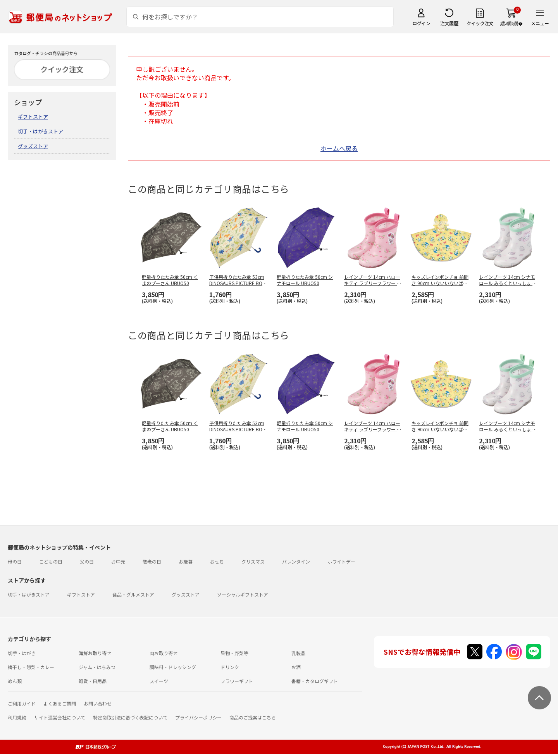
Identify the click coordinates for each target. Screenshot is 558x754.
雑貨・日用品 (93, 681)
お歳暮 (186, 561)
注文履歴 (449, 23)
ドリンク (229, 667)
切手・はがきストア (40, 131)
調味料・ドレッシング (173, 667)
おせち (217, 561)
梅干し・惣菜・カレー (31, 667)
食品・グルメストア (133, 594)
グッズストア (33, 146)
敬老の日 (152, 561)
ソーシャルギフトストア (242, 594)
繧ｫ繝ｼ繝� (511, 23)
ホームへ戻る (339, 148)
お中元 (118, 561)
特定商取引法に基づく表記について (130, 717)
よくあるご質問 (59, 703)
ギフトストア (33, 116)
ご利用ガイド (22, 703)
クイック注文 (480, 23)
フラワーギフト (236, 681)
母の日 (15, 561)
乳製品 (298, 653)
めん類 (15, 681)
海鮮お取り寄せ (95, 653)
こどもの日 (50, 561)
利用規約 (17, 717)
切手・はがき (22, 653)
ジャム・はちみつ (97, 667)
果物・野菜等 (234, 653)
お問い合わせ (98, 703)
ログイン (421, 23)
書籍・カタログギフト (314, 681)
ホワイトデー (341, 561)
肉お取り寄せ (163, 653)
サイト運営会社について (59, 717)
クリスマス (253, 561)
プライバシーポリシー (198, 717)
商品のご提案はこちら (252, 717)
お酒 (296, 667)
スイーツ (159, 681)
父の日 (87, 561)
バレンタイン (296, 561)
